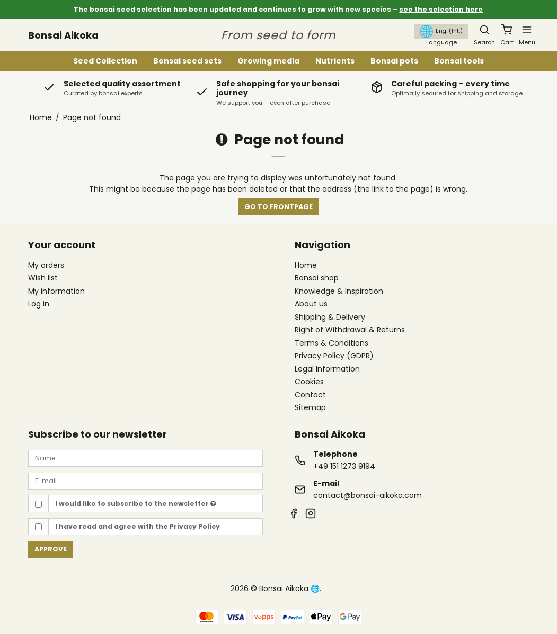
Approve (50, 549)
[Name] (145, 457)
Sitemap (310, 407)
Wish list (43, 278)
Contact (310, 395)
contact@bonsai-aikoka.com (367, 495)
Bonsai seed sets (187, 61)
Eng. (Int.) (441, 31)
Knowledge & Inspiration (339, 291)
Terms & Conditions (331, 343)
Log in (38, 303)
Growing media (268, 61)
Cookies (309, 382)
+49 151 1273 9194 (344, 466)
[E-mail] (145, 480)
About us (311, 304)
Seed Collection (105, 61)
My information (56, 291)
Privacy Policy (195, 526)
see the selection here (441, 9)
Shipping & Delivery (330, 317)
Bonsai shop (317, 278)
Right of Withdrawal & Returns (350, 330)
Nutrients (335, 61)
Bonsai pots (394, 61)
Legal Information (327, 369)
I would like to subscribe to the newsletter (135, 503)
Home (306, 265)
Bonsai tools (459, 61)
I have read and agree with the (137, 526)
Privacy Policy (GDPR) (334, 356)
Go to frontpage (278, 206)
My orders (46, 265)
